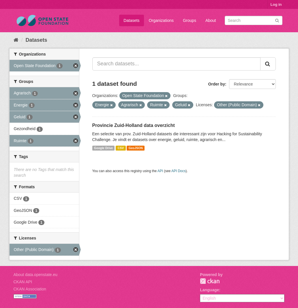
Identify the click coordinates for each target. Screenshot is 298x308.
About (210, 20)
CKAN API (23, 282)
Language (209, 290)
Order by (216, 84)
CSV (121, 148)
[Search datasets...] (176, 64)
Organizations (161, 20)
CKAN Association (30, 289)
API (160, 171)
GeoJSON (136, 148)
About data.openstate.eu (36, 274)
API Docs (178, 171)
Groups (189, 20)
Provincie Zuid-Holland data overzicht (133, 125)
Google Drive (103, 148)
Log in (276, 4)
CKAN (210, 281)
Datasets (131, 20)
